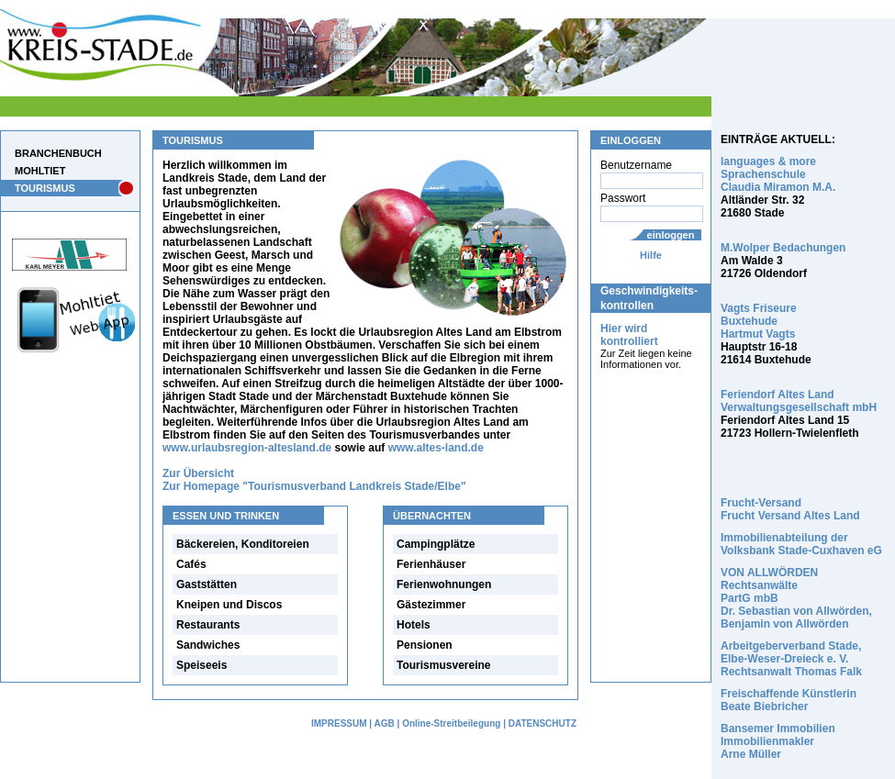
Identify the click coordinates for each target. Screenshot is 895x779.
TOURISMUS (45, 188)
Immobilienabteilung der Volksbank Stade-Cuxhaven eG (801, 544)
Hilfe (651, 255)
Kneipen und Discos (229, 604)
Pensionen (425, 645)
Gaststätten (206, 584)
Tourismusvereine (443, 665)
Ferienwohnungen (444, 584)
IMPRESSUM (339, 723)
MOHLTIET (40, 170)
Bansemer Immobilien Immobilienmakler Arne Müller (778, 741)
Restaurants (208, 624)
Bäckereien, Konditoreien (242, 544)
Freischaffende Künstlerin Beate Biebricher (788, 700)
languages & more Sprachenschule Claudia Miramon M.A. (778, 174)
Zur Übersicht (198, 473)
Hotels (414, 624)
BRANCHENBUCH (58, 153)
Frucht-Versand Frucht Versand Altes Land (790, 509)
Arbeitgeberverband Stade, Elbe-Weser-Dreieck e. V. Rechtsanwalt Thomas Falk (791, 659)
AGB (385, 723)
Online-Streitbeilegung (451, 723)
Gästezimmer (431, 604)
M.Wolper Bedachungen (783, 247)
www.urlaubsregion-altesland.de (246, 447)
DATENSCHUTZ (542, 723)
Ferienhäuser (431, 564)
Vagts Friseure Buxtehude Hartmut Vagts (759, 321)
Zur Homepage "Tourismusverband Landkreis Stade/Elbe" (314, 486)
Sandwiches (208, 645)
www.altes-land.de (436, 447)
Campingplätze (436, 544)
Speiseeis (201, 665)
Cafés (191, 564)
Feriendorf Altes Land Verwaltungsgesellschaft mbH (799, 401)
